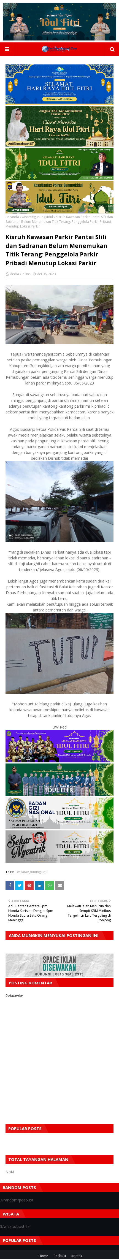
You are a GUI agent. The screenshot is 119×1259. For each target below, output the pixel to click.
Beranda (12, 217)
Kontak (76, 1255)
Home (43, 1255)
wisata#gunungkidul (37, 217)
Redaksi (60, 1255)
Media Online (19, 274)
